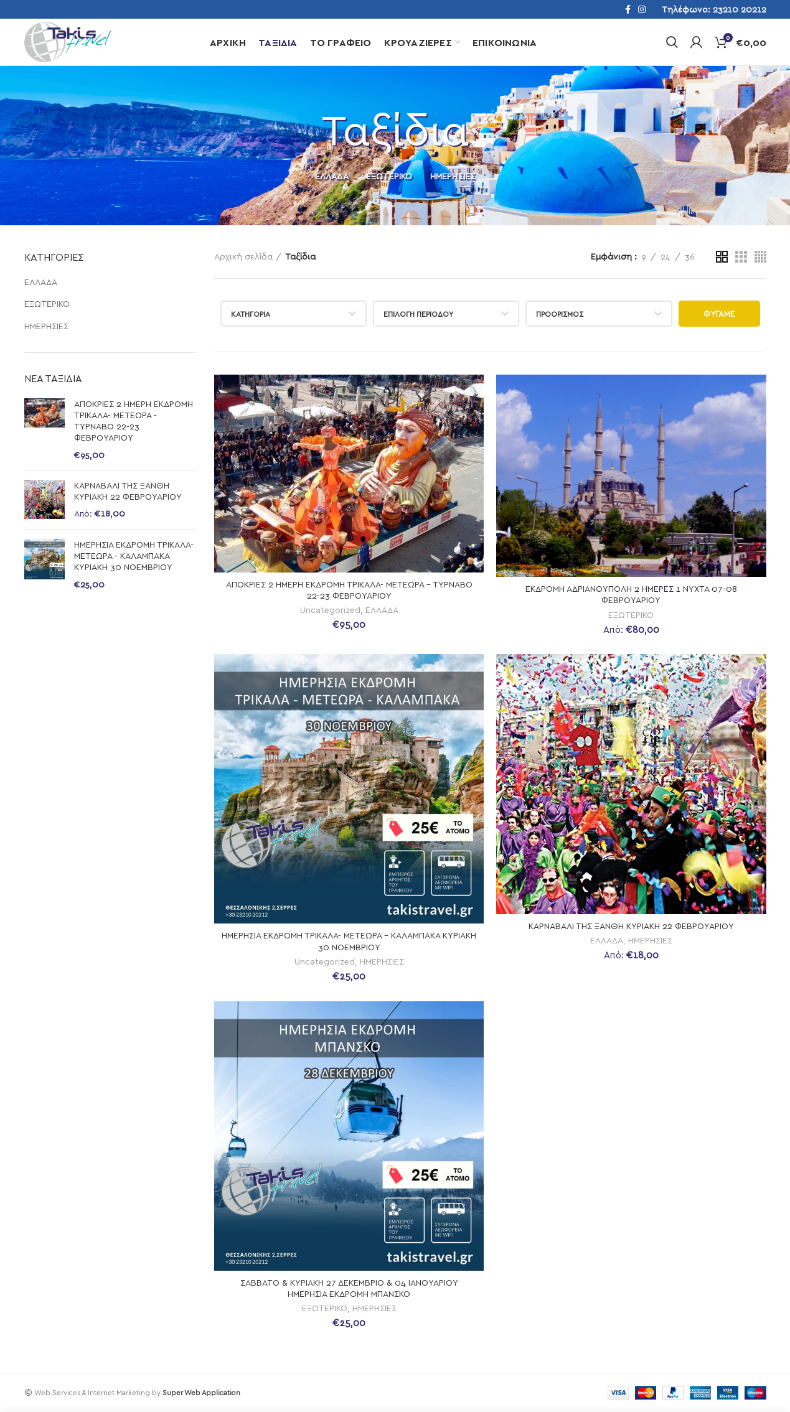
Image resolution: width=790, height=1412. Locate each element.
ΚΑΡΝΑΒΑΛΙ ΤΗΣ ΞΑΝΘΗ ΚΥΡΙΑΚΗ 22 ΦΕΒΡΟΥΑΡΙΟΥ (128, 491)
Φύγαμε (719, 314)
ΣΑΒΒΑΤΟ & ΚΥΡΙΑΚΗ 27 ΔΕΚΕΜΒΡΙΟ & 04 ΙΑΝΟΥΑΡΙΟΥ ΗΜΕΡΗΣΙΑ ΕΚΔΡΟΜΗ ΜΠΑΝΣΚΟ (349, 1288)
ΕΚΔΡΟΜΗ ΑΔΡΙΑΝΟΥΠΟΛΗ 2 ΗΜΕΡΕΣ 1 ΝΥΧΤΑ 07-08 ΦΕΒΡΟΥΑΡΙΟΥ (631, 594)
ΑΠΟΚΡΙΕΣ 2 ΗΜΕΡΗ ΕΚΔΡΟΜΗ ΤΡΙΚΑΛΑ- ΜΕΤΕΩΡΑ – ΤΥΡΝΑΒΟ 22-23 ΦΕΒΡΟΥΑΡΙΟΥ (349, 590)
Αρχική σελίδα (243, 256)
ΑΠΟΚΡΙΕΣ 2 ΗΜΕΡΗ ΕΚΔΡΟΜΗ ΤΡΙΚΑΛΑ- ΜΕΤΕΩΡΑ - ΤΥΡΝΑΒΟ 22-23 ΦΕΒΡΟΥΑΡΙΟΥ (133, 420)
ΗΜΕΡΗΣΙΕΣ (46, 325)
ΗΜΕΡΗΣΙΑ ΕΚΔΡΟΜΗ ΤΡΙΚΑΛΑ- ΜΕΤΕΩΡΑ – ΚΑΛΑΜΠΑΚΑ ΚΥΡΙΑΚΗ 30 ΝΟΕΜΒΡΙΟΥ (349, 940)
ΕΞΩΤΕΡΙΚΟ (47, 303)
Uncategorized (330, 609)
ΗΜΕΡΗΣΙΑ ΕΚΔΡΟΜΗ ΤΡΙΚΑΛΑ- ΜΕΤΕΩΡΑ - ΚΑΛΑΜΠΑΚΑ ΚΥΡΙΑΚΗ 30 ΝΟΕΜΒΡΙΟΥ (134, 555)
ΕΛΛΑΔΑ (40, 281)
